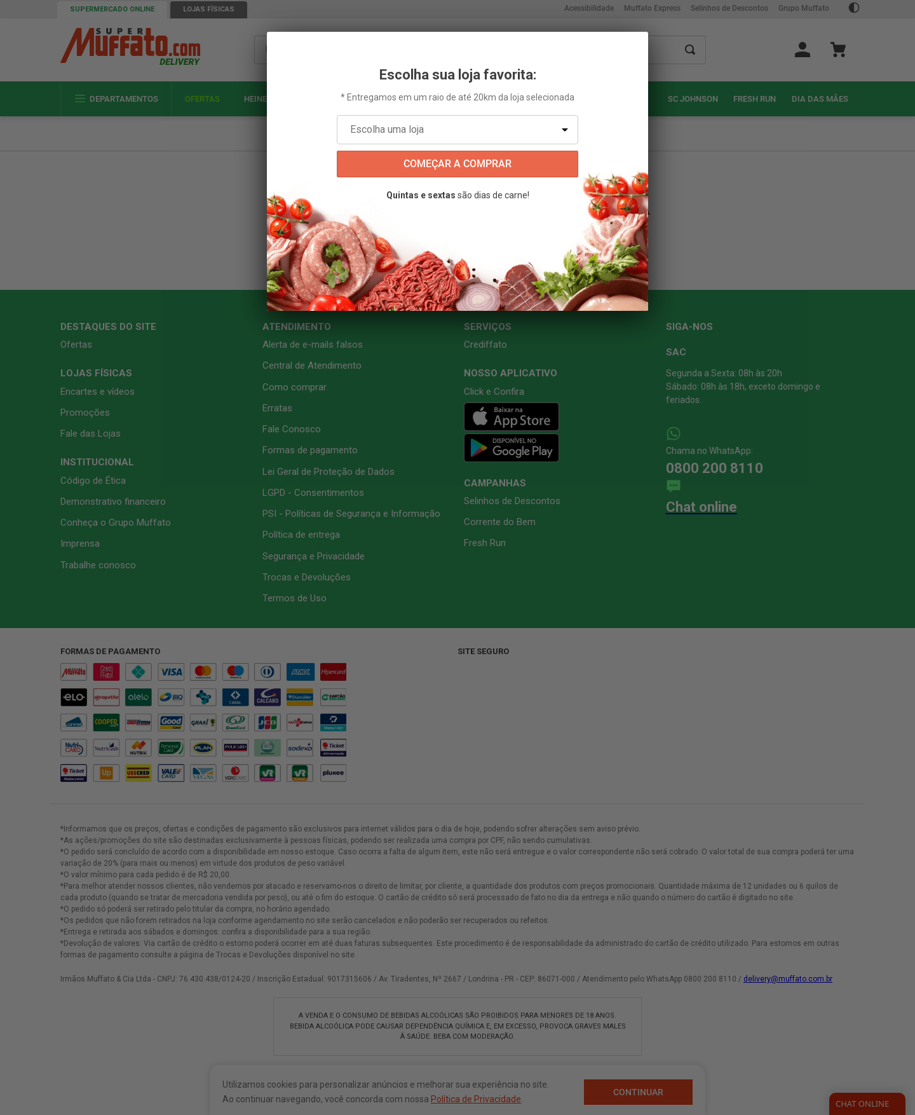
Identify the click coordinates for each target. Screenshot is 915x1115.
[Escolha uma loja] (457, 129)
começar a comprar (457, 164)
